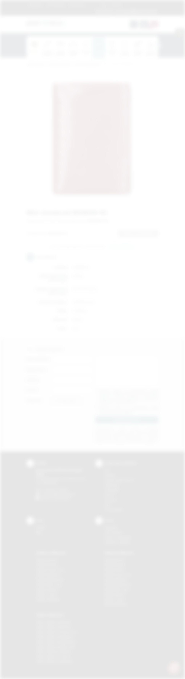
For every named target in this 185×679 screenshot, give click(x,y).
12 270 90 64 (104, 11)
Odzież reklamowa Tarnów (53, 656)
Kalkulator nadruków (118, 542)
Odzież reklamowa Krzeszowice (57, 632)
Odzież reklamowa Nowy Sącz (55, 646)
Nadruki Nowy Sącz (117, 589)
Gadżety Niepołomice (50, 579)
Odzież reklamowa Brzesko (53, 622)
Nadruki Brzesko (115, 564)
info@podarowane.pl (62, 494)
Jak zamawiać (55, 4)
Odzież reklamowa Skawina (53, 651)
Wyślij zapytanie (121, 247)
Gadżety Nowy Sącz (49, 584)
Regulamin (35, 4)
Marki (92, 4)
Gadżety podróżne (60, 64)
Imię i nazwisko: (38, 359)
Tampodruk (112, 490)
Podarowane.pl (36, 64)
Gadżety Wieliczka (48, 599)
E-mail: (32, 390)
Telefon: (33, 380)
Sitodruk (110, 475)
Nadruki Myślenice (116, 579)
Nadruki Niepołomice (118, 584)
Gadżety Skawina (47, 589)
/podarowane (61, 498)
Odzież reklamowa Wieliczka (54, 661)
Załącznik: (34, 400)
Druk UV (110, 495)
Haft (107, 504)
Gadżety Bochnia (47, 559)
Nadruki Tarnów (115, 599)
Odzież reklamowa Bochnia (53, 627)
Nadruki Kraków (115, 569)
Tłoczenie (111, 500)
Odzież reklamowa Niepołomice (56, 642)
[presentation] (158, 45)
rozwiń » (127, 412)
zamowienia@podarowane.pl (135, 11)
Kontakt (116, 4)
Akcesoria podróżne (87, 64)
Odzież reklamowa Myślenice (55, 637)
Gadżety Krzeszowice (50, 569)
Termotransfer (114, 509)
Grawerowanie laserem (120, 480)
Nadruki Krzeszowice (118, 574)
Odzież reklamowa (50, 615)
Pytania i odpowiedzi (118, 537)
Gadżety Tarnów (46, 594)
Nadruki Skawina (115, 594)
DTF (107, 470)
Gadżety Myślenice (48, 574)
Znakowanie (76, 4)
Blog (104, 4)
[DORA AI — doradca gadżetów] (174, 668)
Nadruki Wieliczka (116, 604)
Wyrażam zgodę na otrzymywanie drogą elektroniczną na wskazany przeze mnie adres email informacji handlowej (128, 409)
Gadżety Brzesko (47, 564)
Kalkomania (112, 485)
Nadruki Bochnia (115, 559)
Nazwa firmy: (36, 369)
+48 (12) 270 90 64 (56, 489)
